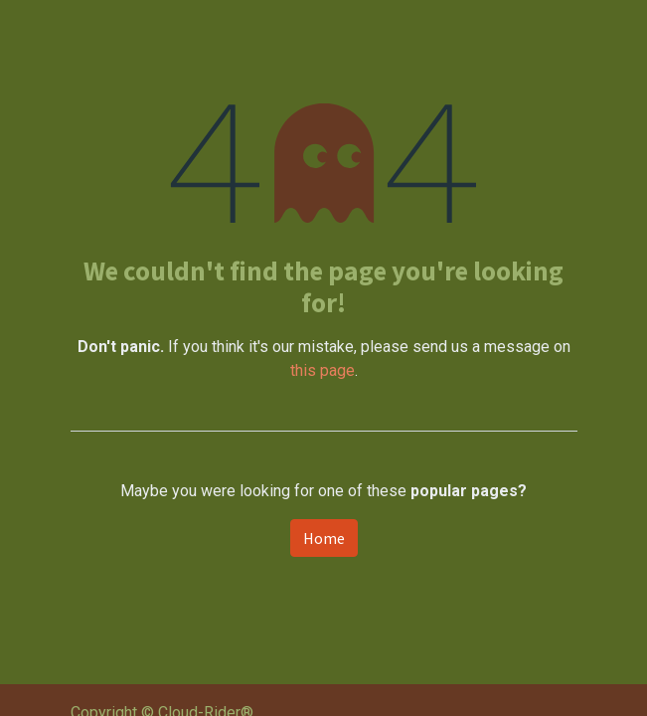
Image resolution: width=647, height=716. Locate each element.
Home (324, 538)
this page (322, 370)
